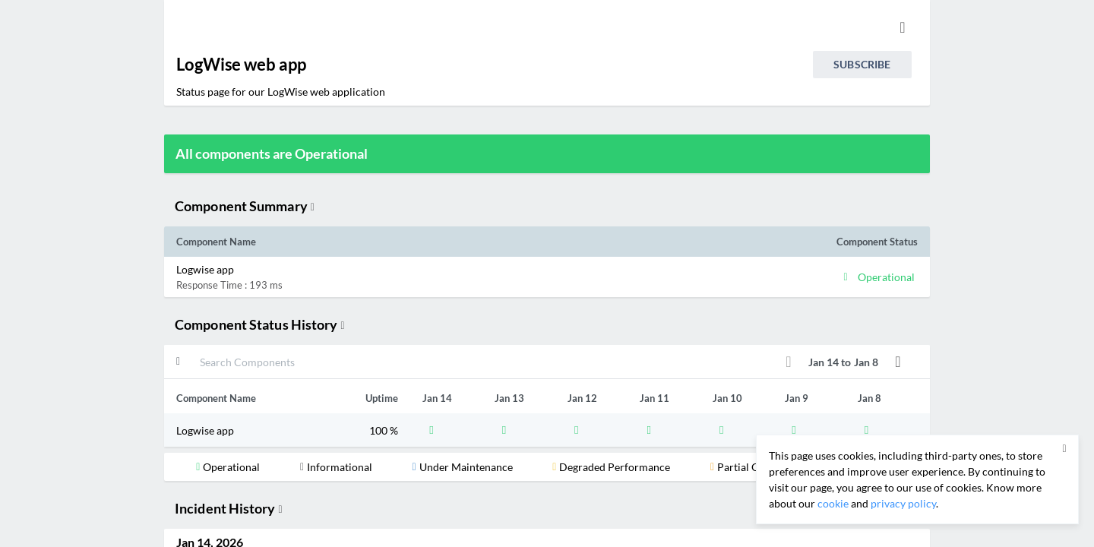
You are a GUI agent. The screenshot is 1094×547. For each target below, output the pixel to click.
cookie (833, 503)
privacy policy (903, 503)
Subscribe (861, 64)
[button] (454, 277)
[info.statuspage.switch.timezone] (902, 27)
